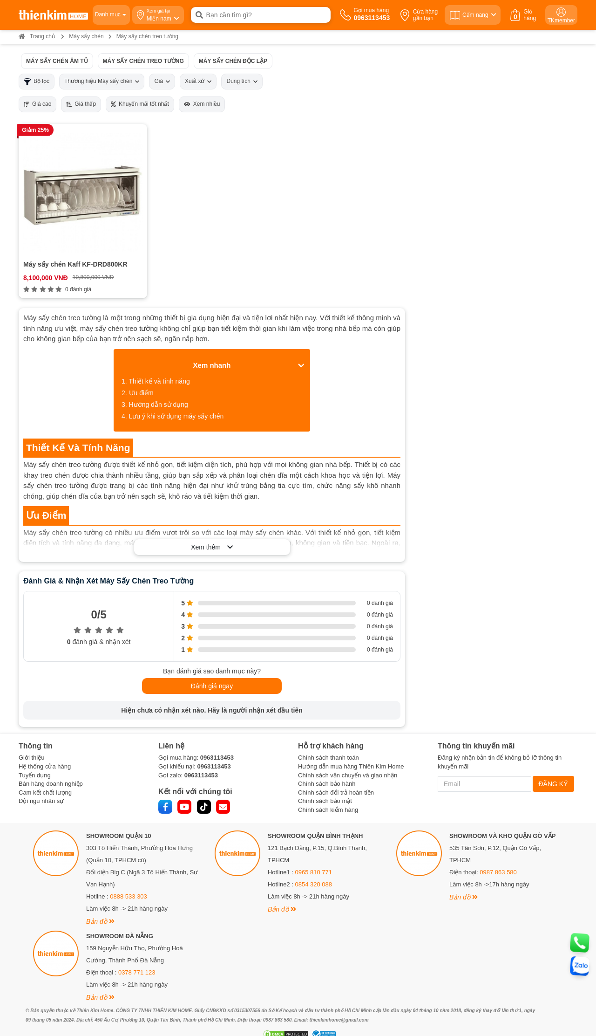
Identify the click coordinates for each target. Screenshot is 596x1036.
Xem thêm (212, 536)
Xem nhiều (202, 104)
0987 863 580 (498, 861)
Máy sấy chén (86, 36)
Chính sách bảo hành (326, 772)
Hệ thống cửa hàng (45, 755)
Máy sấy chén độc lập (233, 60)
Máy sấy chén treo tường (143, 60)
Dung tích (241, 81)
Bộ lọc (36, 81)
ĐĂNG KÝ (553, 772)
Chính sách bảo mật (325, 790)
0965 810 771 (313, 861)
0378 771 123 (137, 961)
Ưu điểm (141, 382)
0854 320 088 (313, 873)
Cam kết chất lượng (45, 781)
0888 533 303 (128, 885)
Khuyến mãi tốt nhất (140, 104)
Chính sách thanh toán (328, 746)
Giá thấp (81, 104)
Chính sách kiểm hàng (328, 798)
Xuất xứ (198, 81)
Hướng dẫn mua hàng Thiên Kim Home (351, 755)
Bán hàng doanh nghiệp (51, 772)
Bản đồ (100, 910)
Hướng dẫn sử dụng (158, 394)
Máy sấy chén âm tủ (57, 60)
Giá (162, 81)
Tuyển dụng (35, 764)
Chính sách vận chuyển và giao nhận (347, 764)
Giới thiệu (31, 746)
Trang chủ (37, 36)
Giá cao (37, 104)
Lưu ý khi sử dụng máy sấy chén (176, 405)
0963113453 (217, 746)
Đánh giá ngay (212, 675)
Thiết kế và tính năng (159, 370)
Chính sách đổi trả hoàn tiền (336, 781)
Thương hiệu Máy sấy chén (101, 81)
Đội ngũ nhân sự (41, 790)
